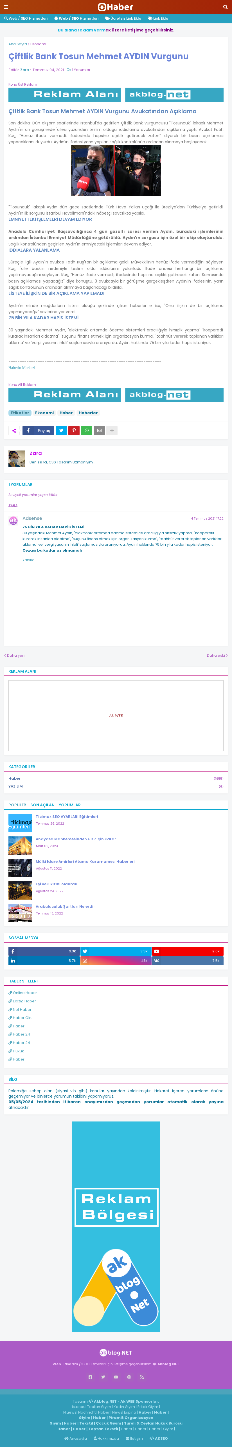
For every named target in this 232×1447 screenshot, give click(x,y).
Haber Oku (20, 1017)
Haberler (88, 413)
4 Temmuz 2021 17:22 (207, 518)
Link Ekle (158, 18)
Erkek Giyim (148, 1406)
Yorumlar (70, 805)
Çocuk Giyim (108, 1423)
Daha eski (216, 655)
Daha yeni (16, 655)
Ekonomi (38, 44)
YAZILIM (116, 786)
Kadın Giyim (124, 1406)
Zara (36, 453)
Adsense (32, 518)
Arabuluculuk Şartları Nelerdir (65, 906)
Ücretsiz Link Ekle (123, 18)
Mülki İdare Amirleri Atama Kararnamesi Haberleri (85, 861)
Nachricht (87, 1412)
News (117, 1412)
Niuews (69, 1412)
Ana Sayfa (17, 44)
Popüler (17, 805)
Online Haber (22, 992)
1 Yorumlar (81, 69)
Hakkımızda (106, 1438)
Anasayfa (75, 1438)
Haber (66, 413)
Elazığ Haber (22, 1001)
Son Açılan (42, 805)
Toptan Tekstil (103, 1429)
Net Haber (19, 1009)
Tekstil (86, 1423)
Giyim (84, 1417)
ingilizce (58, 1391)
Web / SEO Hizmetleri (26, 18)
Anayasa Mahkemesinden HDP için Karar (76, 839)
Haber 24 (19, 1034)
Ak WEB (116, 715)
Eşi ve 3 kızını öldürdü (56, 884)
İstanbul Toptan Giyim (91, 1406)
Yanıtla (28, 560)
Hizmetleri (76, 18)
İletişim (134, 1438)
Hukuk (16, 1051)
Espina (130, 1412)
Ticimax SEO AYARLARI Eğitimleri (67, 816)
